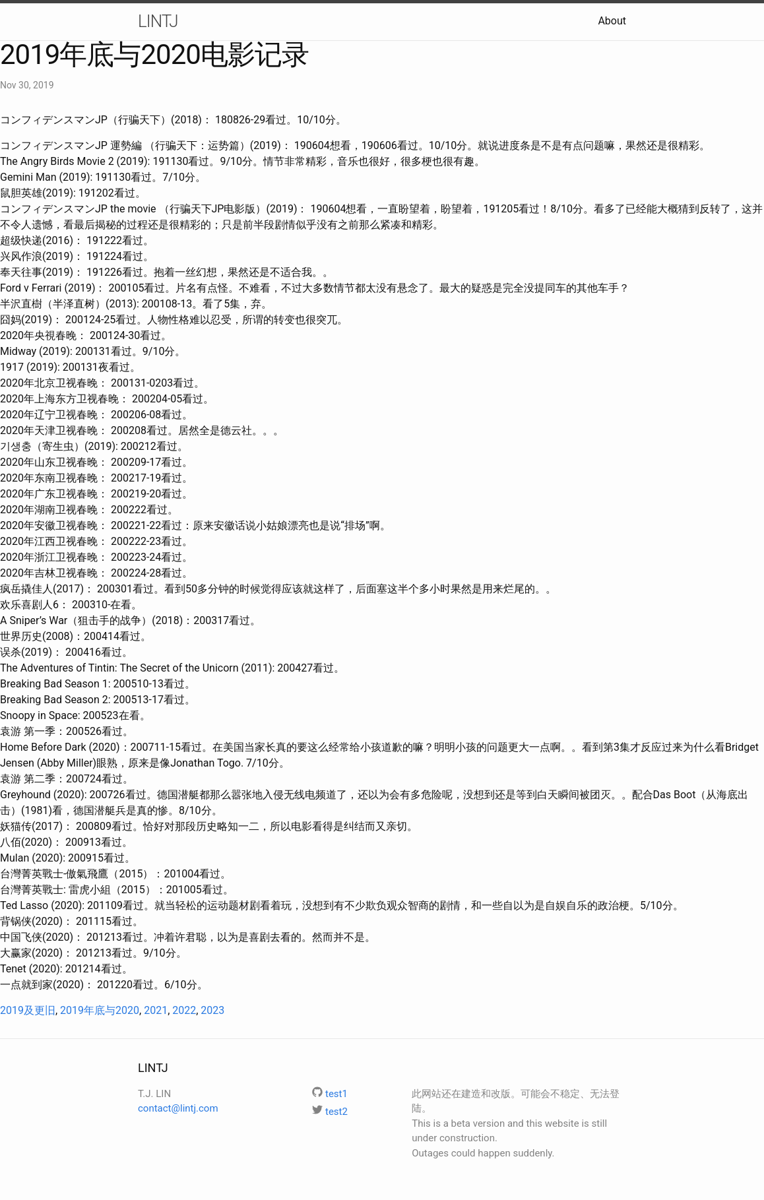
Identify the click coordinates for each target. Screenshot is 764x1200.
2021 (156, 1010)
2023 (212, 1010)
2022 (184, 1010)
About (612, 21)
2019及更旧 (27, 1010)
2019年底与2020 (99, 1010)
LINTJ (158, 21)
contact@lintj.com (178, 1108)
